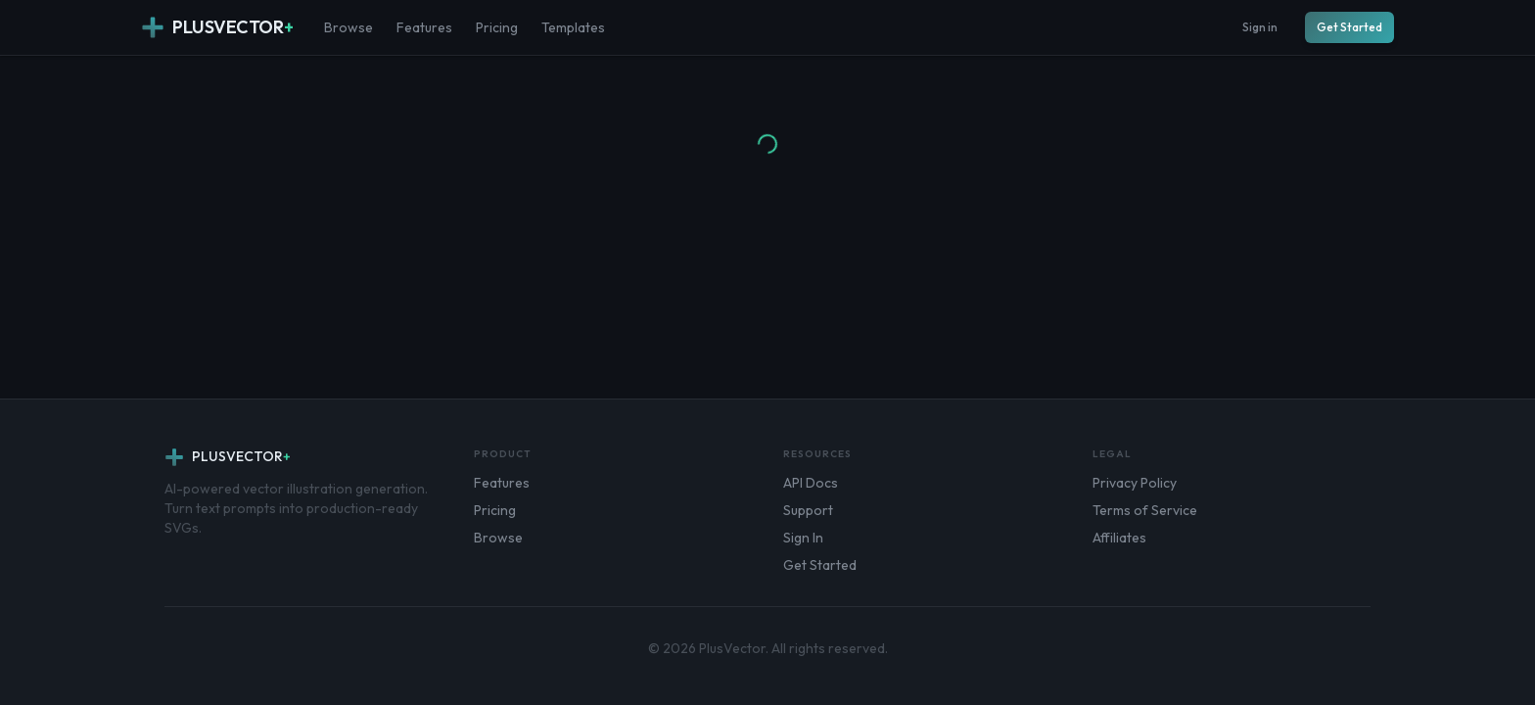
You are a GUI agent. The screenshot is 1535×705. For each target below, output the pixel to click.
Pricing (497, 27)
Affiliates (1119, 537)
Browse (348, 27)
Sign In (803, 537)
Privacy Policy (1135, 483)
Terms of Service (1145, 510)
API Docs (810, 483)
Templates (573, 27)
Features (424, 27)
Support (808, 510)
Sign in (1260, 27)
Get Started (1349, 27)
